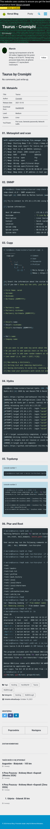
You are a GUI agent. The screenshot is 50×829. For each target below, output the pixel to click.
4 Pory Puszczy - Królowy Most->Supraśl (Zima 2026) (24, 785)
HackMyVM (20, 108)
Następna (36, 730)
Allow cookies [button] (13, 8)
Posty (30, 14)
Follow (43, 58)
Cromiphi (19, 99)
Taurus (35, 685)
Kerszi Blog (12, 14)
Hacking (14, 685)
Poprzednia (13, 730)
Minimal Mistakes (37, 823)
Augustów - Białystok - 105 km (17, 763)
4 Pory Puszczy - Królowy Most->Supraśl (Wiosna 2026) (21, 774)
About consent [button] (23, 4)
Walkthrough (8, 690)
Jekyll (28, 823)
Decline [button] (3, 8)
